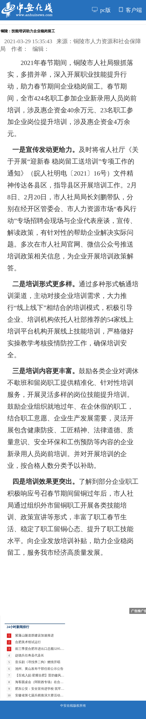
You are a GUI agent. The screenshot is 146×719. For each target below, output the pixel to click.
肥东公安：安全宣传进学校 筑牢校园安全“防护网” (40, 688)
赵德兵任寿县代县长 (29, 655)
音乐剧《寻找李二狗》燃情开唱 (37, 662)
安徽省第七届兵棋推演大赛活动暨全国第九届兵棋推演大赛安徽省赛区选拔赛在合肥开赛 (40, 695)
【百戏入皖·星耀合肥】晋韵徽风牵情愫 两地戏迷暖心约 (40, 675)
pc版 (101, 10)
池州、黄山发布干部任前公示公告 (39, 668)
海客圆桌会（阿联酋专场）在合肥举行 (40, 682)
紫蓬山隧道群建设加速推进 (34, 635)
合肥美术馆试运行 (28, 642)
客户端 (130, 10)
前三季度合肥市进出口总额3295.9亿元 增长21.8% (40, 648)
